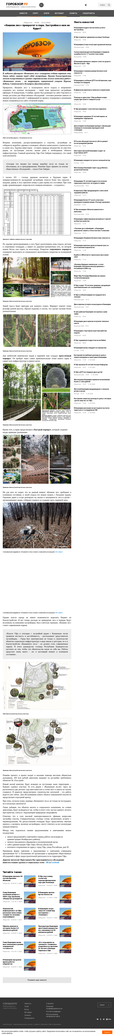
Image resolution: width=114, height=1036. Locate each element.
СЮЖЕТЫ (73, 13)
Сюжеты (27, 1015)
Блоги (26, 1009)
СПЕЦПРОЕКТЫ (89, 13)
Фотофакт (59, 552)
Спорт (26, 1006)
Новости (27, 1003)
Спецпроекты (29, 1018)
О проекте (49, 1003)
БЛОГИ (46, 13)
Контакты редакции (53, 1011)
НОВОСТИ (23, 13)
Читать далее (19, 881)
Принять (107, 1032)
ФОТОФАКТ (59, 13)
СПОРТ (35, 13)
